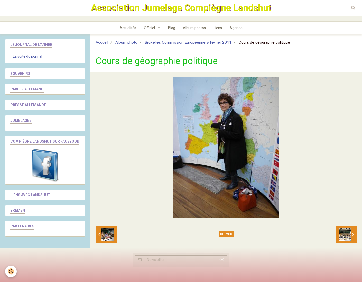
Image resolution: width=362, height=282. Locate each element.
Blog (171, 28)
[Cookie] (11, 271)
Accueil (102, 42)
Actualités (128, 28)
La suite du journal (27, 56)
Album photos (194, 28)
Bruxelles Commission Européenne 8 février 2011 (188, 42)
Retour (226, 234)
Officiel (150, 28)
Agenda (236, 28)
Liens (218, 28)
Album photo (126, 42)
